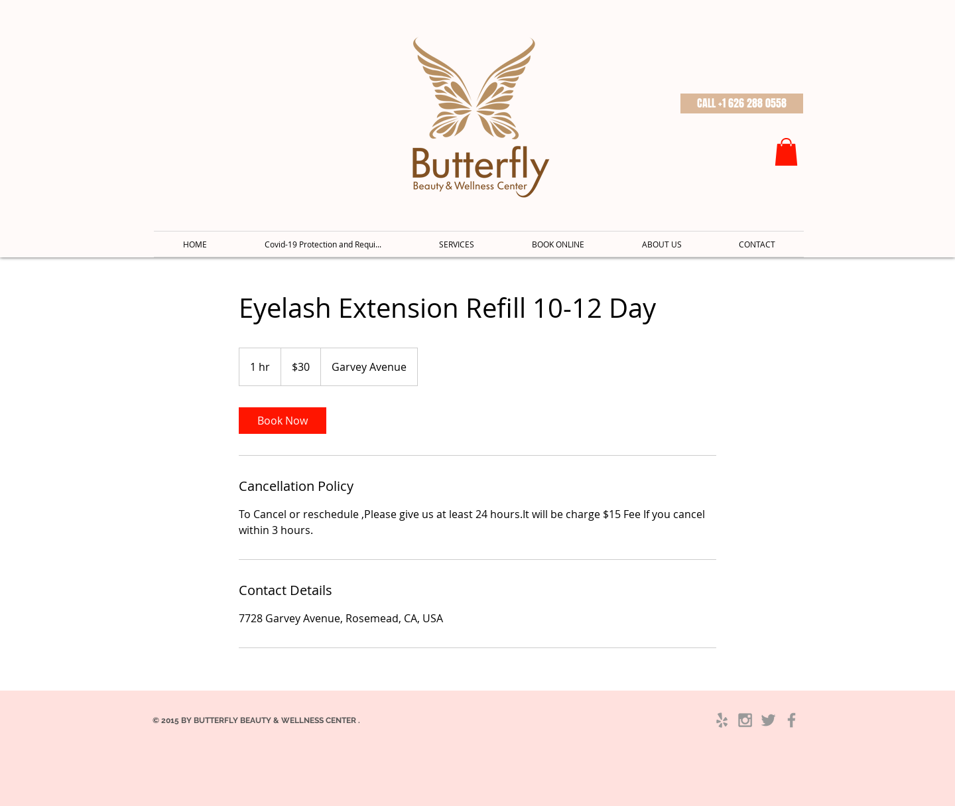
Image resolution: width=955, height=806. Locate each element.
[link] (282, 420)
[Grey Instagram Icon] (745, 720)
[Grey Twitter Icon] (768, 720)
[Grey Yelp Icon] (722, 720)
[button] (741, 103)
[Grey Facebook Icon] (791, 720)
